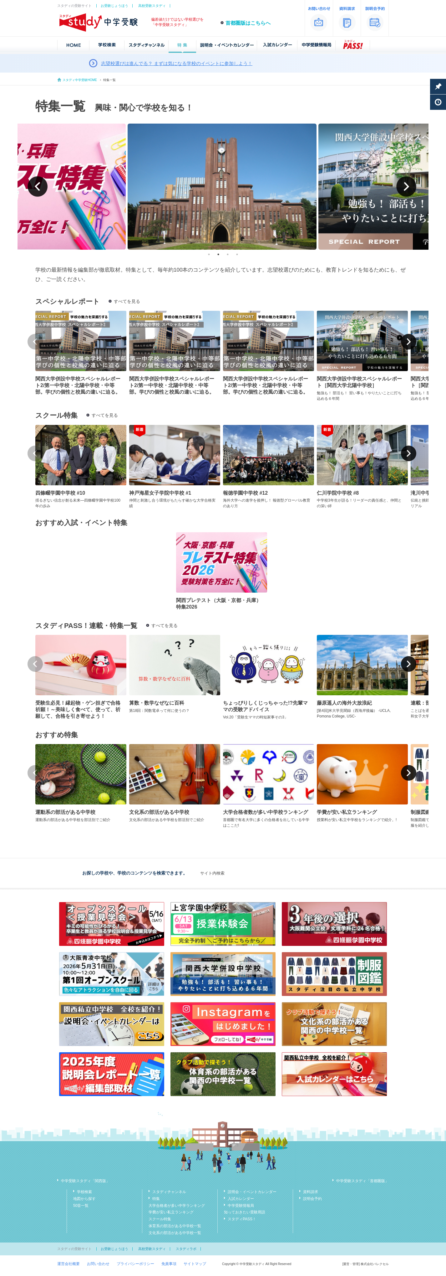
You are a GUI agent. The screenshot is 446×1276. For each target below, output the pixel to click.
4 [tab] (237, 254)
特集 (156, 1199)
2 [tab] (218, 254)
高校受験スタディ (152, 6)
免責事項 (168, 1264)
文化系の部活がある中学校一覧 (175, 1233)
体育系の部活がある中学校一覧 (175, 1226)
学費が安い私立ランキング (171, 1212)
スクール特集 (160, 1219)
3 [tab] (228, 254)
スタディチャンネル (169, 1192)
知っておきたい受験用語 (244, 1212)
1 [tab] (209, 254)
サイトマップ (195, 1264)
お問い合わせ (98, 1264)
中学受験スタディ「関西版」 (85, 1181)
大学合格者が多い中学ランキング (177, 1205)
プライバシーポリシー (135, 1264)
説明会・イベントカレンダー (252, 1192)
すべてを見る (127, 301)
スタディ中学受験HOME (80, 80)
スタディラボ (186, 1249)
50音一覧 (81, 1205)
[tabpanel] (223, 187)
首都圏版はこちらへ (248, 23)
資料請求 (310, 1192)
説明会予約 (312, 1199)
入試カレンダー (241, 1199)
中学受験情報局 (241, 1205)
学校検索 (84, 1192)
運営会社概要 (68, 1264)
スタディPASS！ (242, 1219)
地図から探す (84, 1199)
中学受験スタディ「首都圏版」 (362, 1181)
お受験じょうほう (114, 6)
